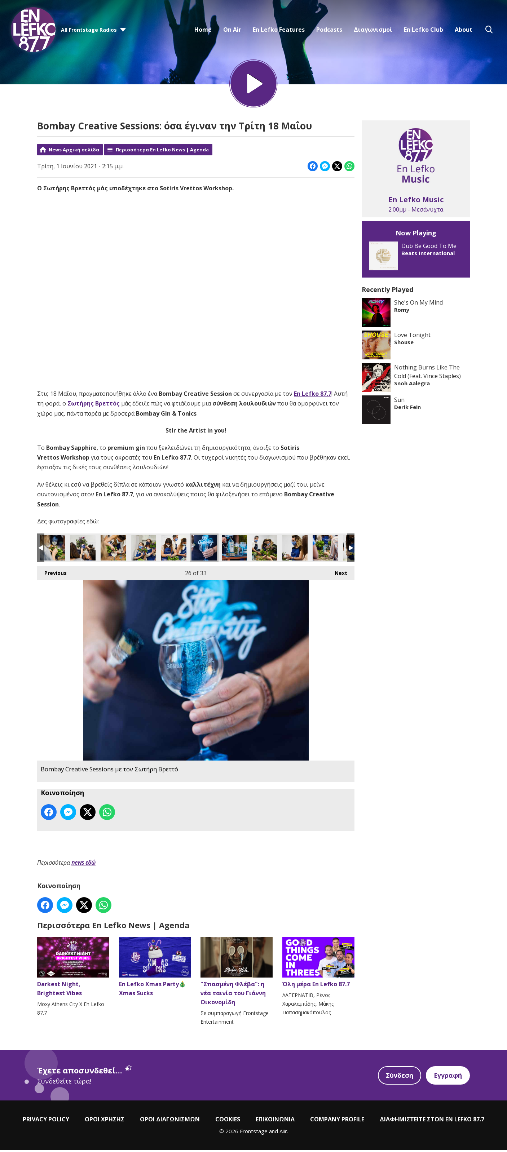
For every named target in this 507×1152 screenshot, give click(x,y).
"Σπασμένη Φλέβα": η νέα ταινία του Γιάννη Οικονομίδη (236, 974)
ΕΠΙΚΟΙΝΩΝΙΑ (275, 1122)
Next (337, 574)
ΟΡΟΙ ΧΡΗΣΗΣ (104, 1122)
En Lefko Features (279, 30)
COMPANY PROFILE (337, 1122)
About (463, 30)
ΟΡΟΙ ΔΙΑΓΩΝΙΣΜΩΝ (170, 1122)
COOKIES (227, 1122)
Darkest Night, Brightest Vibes (73, 969)
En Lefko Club (423, 30)
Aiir (283, 1133)
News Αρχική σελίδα (74, 152)
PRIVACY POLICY (46, 1122)
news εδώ (83, 865)
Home (203, 30)
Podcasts (329, 30)
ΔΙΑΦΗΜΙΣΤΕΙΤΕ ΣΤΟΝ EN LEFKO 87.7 (432, 1122)
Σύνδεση (398, 1077)
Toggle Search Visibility (489, 30)
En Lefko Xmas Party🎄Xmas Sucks (155, 969)
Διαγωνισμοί (373, 30)
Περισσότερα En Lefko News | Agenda (162, 152)
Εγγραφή (447, 1077)
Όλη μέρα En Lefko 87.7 (318, 965)
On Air (232, 30)
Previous (52, 574)
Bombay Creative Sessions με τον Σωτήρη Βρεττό (52, 550)
